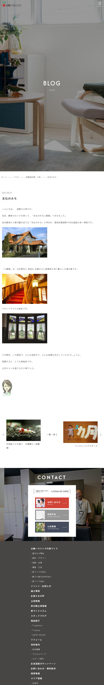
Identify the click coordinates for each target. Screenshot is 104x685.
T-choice (36, 630)
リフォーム (36, 639)
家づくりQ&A (38, 581)
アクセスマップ (39, 654)
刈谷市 (35, 683)
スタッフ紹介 (38, 658)
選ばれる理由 (38, 553)
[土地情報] (52, 527)
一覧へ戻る (52, 434)
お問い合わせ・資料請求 (43, 668)
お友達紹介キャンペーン (43, 663)
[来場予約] (52, 515)
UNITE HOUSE (39, 635)
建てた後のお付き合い (42, 576)
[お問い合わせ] (52, 503)
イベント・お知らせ (41, 586)
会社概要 (36, 649)
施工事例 (35, 590)
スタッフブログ (39, 615)
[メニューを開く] (100, 4)
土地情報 (35, 600)
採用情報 (35, 673)
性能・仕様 (37, 562)
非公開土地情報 (39, 605)
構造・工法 (37, 567)
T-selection (37, 625)
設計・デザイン (39, 558)
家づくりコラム (39, 610)
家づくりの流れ (39, 572)
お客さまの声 (37, 595)
